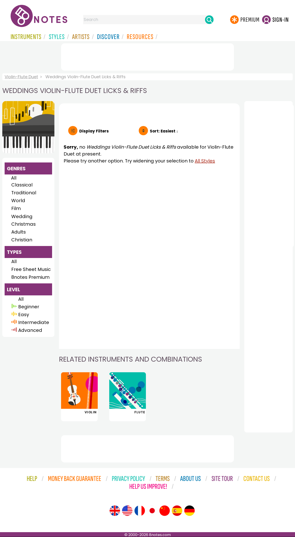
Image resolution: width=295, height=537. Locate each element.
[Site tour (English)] (115, 510)
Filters (94, 131)
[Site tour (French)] (139, 510)
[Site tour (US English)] (127, 510)
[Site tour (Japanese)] (152, 510)
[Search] (209, 19)
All (13, 178)
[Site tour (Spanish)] (177, 510)
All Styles (205, 161)
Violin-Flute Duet (21, 77)
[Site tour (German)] (189, 510)
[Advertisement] (147, 56)
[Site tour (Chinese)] (164, 510)
